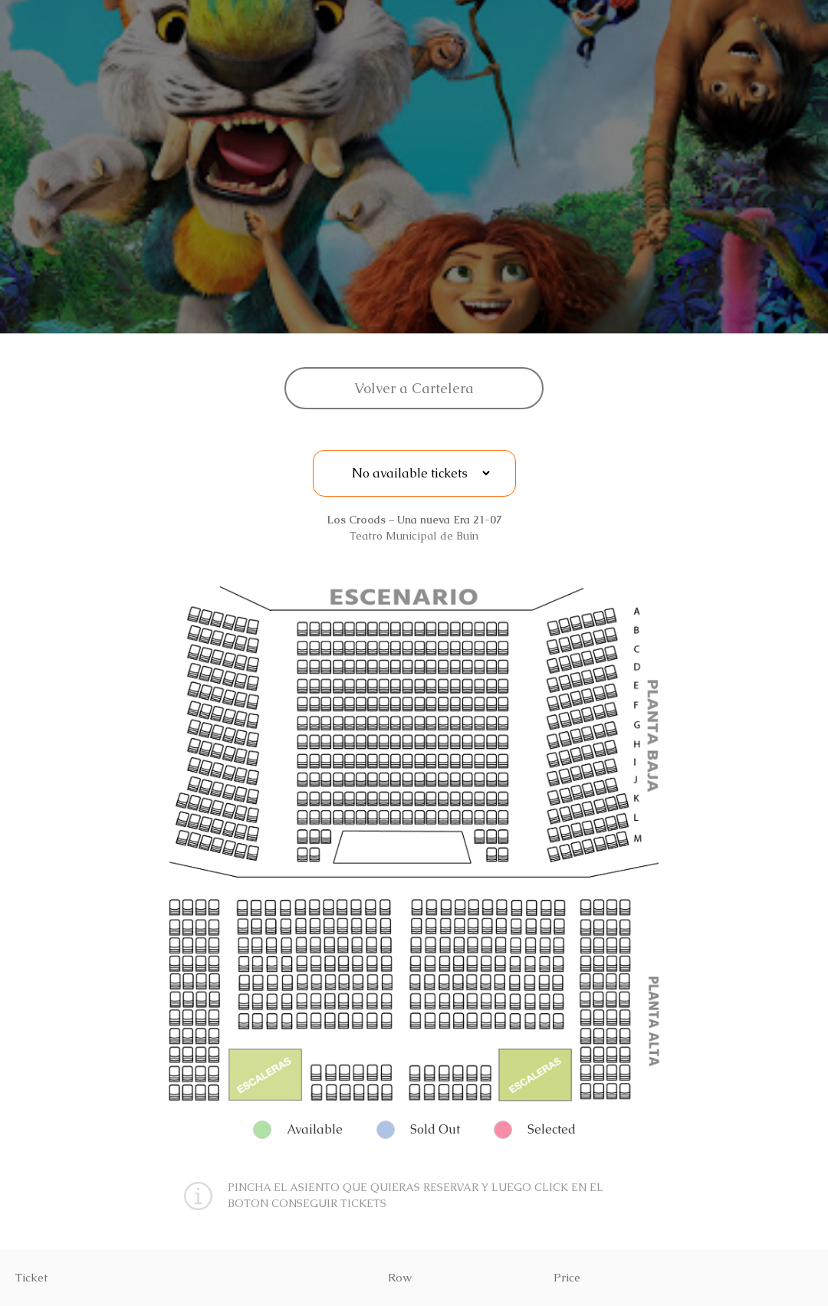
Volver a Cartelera (414, 388)
